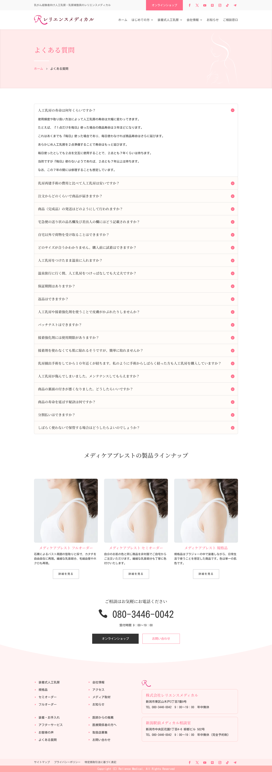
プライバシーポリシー (67, 762)
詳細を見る (65, 574)
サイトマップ (42, 762)
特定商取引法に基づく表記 (100, 762)
